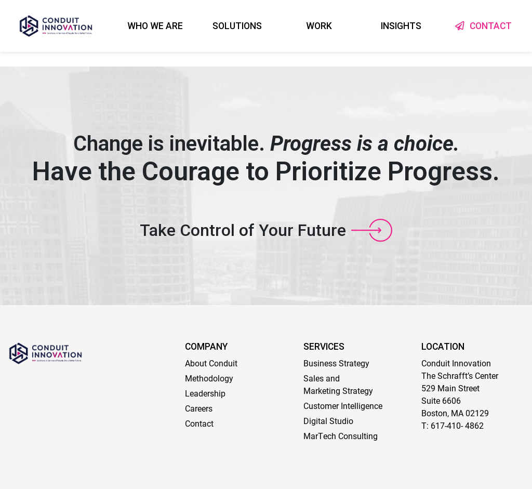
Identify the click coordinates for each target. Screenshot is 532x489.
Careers (198, 408)
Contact (199, 423)
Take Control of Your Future (243, 230)
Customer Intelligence (342, 405)
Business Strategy (336, 363)
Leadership (205, 393)
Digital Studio (328, 420)
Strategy (356, 390)
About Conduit (211, 363)
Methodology (209, 378)
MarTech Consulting (340, 435)
